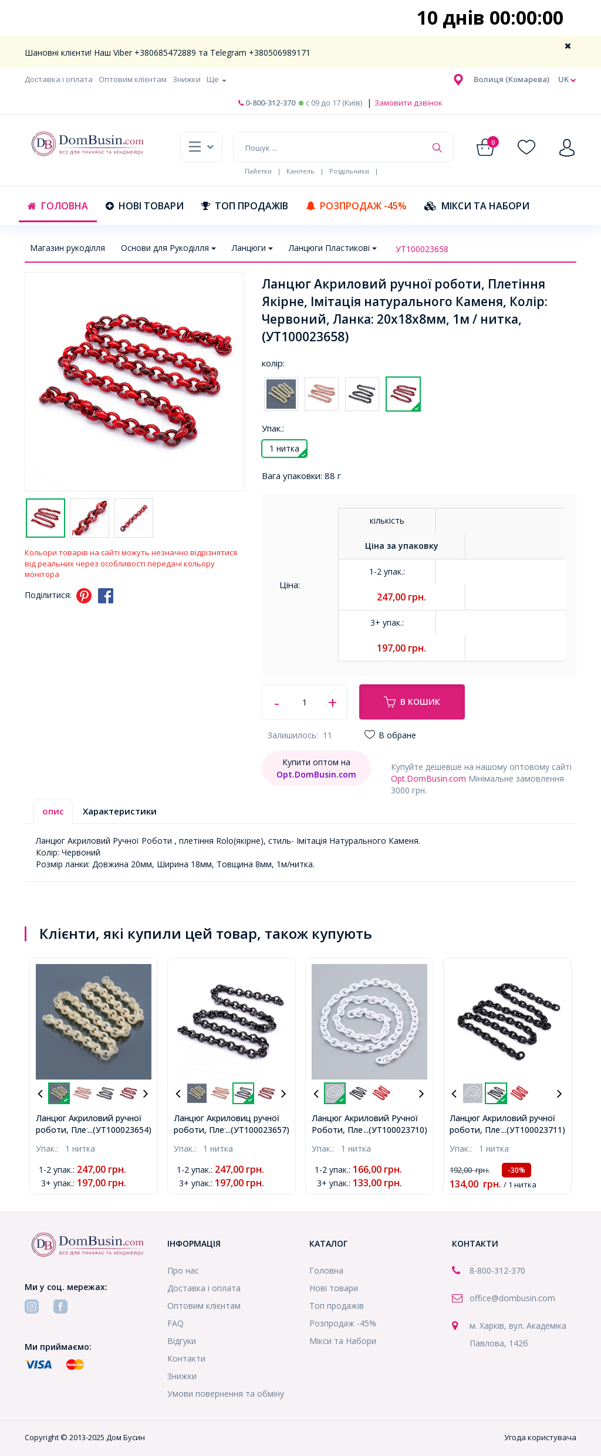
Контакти (186, 1358)
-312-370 (508, 1270)
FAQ (175, 1323)
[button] (511, 79)
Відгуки (181, 1340)
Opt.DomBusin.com (428, 778)
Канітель (300, 171)
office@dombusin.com (512, 1298)
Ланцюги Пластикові (333, 247)
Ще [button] (217, 79)
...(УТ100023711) (533, 1129)
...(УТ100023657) (257, 1129)
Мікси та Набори (476, 205)
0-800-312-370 (266, 102)
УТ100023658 (422, 248)
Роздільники (349, 171)
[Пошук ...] (330, 147)
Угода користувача (540, 1437)
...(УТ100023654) (119, 1129)
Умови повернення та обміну (225, 1393)
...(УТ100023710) (395, 1129)
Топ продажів (244, 205)
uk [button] (567, 79)
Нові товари (145, 205)
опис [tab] (53, 811)
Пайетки (258, 171)
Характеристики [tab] (120, 811)
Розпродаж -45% (356, 205)
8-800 (480, 1270)
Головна (58, 205)
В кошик (412, 702)
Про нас (183, 1270)
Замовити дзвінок (408, 102)
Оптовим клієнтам (133, 79)
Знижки (187, 79)
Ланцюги (252, 247)
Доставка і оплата (59, 79)
